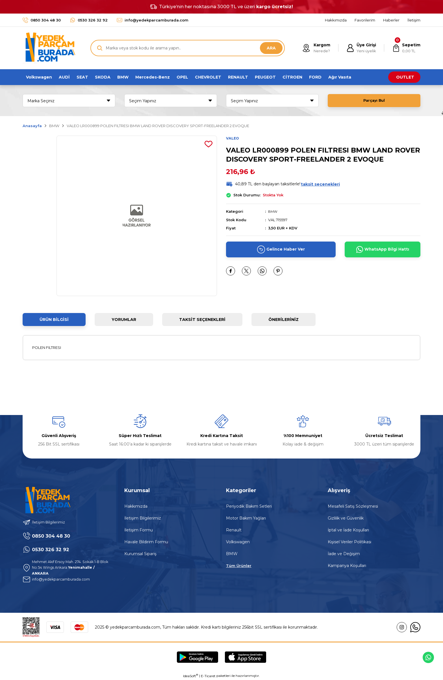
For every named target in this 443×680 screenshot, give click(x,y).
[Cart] (405, 48)
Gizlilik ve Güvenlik (346, 518)
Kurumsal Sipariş (140, 553)
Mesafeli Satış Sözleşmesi (353, 506)
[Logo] (49, 48)
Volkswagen (238, 541)
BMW (273, 212)
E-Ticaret (208, 676)
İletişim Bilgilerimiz (142, 518)
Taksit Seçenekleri (202, 319)
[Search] (187, 48)
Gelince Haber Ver (281, 250)
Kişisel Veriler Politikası (349, 541)
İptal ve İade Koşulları (348, 530)
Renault (234, 530)
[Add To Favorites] (208, 144)
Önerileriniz (283, 319)
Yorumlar (124, 319)
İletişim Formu (138, 530)
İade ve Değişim (344, 553)
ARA (271, 48)
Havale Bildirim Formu (146, 541)
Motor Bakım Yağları (246, 518)
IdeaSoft (190, 676)
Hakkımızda (135, 506)
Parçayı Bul (374, 100)
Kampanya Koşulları (347, 565)
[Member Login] (359, 48)
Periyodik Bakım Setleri (249, 506)
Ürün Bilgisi (54, 319)
